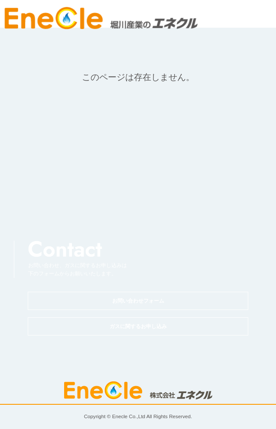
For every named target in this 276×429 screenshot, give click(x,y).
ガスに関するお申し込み (138, 326)
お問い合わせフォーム (138, 301)
